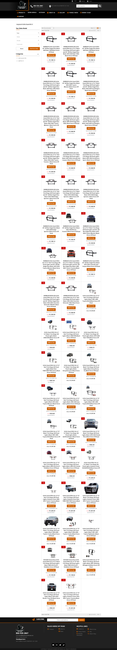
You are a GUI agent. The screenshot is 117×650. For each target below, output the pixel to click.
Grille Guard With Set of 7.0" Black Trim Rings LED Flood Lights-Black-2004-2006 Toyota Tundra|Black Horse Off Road (51, 532)
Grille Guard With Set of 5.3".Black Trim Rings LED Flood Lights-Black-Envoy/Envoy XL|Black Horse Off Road (71, 368)
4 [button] (93, 614)
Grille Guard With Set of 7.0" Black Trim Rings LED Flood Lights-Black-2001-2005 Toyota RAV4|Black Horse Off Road (51, 435)
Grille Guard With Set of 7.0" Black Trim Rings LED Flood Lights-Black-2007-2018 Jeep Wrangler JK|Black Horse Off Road (91, 563)
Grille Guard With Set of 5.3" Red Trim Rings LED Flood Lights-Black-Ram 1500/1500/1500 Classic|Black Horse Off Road (51, 368)
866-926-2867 (22, 633)
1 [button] (89, 614)
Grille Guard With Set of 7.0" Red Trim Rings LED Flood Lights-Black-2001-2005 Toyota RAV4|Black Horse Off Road (91, 402)
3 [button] (92, 614)
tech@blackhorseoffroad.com (26, 635)
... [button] (96, 614)
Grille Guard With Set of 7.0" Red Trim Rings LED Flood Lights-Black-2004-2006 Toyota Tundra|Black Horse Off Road (71, 532)
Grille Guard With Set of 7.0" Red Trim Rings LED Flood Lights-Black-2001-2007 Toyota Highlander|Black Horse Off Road (91, 532)
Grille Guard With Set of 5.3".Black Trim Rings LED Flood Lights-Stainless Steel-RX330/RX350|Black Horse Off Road (91, 466)
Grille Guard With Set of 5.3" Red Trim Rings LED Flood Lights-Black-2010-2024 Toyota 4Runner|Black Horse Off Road (51, 402)
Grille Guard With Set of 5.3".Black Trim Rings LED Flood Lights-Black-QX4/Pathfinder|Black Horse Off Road (71, 435)
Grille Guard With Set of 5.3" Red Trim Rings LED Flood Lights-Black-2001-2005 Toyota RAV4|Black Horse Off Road (91, 299)
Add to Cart (51, 309)
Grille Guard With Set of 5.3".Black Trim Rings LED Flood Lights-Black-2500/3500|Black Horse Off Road (51, 335)
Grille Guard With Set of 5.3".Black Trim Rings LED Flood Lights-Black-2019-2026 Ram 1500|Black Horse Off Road (91, 335)
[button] (88, 614)
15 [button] (98, 614)
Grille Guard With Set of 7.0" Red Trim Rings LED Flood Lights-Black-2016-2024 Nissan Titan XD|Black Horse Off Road (51, 596)
